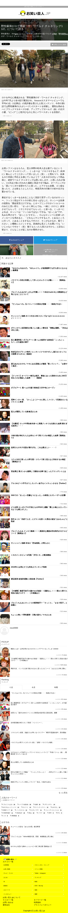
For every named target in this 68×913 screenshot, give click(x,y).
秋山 (32, 813)
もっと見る (63, 793)
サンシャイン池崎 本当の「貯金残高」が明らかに (30, 543)
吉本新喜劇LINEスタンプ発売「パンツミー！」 (27, 723)
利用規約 (37, 902)
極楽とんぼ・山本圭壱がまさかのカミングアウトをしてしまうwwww (34, 649)
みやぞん (56, 807)
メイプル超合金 (25, 805)
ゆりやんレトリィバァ (11, 807)
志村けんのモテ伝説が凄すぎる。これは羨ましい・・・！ (34, 447)
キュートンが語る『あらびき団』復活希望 (25, 826)
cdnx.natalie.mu (8, 89)
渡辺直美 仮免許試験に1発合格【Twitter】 (27, 579)
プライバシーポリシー (42, 905)
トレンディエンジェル (54, 810)
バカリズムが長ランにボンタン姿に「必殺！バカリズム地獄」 (32, 742)
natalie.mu (9, 115)
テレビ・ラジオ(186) (60, 34)
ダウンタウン (50, 805)
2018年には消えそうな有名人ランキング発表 (29, 567)
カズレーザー (36, 810)
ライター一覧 (8, 900)
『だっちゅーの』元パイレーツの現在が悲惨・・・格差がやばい (36, 304)
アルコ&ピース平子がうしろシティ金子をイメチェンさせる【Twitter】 (39, 483)
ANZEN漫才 (8, 813)
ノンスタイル (22, 810)
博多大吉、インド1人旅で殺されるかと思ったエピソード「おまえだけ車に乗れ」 (39, 668)
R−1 (60, 813)
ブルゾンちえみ (9, 805)
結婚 (38, 805)
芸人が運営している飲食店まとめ (24, 412)
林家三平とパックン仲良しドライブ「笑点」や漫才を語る (31, 782)
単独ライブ (8, 810)
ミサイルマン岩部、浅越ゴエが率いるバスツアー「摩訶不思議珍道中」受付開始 (38, 732)
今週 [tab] (11, 687)
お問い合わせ (8, 902)
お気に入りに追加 (60, 44)
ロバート (27, 807)
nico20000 (14, 628)
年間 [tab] (56, 687)
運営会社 (6, 905)
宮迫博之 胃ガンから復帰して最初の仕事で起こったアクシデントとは (38, 471)
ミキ (5, 816)
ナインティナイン (42, 807)
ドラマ (42, 813)
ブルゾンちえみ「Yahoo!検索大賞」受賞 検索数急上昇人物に (32, 836)
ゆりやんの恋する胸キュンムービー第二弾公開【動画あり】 (31, 846)
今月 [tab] (33, 687)
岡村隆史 (16, 816)
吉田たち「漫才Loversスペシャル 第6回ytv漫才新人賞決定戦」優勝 (34, 713)
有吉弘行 (21, 813)
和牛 (51, 813)
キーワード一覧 (40, 900)
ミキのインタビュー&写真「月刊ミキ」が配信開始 (31, 555)
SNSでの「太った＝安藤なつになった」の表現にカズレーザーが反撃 (38, 495)
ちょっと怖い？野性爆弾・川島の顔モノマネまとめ (31, 615)
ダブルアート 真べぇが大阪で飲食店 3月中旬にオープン (33, 388)
